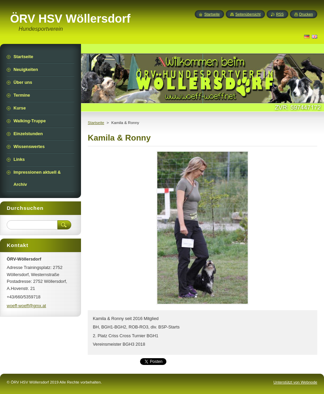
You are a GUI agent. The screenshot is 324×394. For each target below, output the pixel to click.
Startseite (96, 123)
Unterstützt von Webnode (295, 382)
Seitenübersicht (248, 14)
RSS (280, 14)
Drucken (306, 14)
